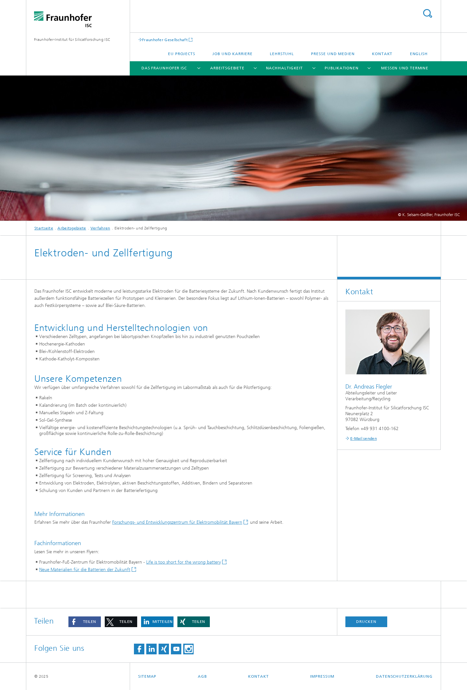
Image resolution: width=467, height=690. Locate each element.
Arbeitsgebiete (227, 68)
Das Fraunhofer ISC (164, 68)
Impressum (322, 676)
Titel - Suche (427, 13)
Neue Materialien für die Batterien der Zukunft (84, 569)
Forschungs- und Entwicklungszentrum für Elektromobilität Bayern (177, 522)
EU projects (181, 54)
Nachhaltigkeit (284, 68)
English (419, 54)
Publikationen (342, 68)
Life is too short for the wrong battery (183, 562)
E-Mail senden (363, 438)
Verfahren (100, 228)
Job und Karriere (232, 54)
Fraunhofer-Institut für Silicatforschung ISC (72, 39)
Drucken (366, 621)
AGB (202, 676)
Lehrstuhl (282, 54)
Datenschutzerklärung (404, 676)
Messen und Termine (404, 68)
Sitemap (147, 676)
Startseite (43, 228)
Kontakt (382, 54)
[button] (84, 621)
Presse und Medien (332, 54)
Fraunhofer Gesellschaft (165, 40)
